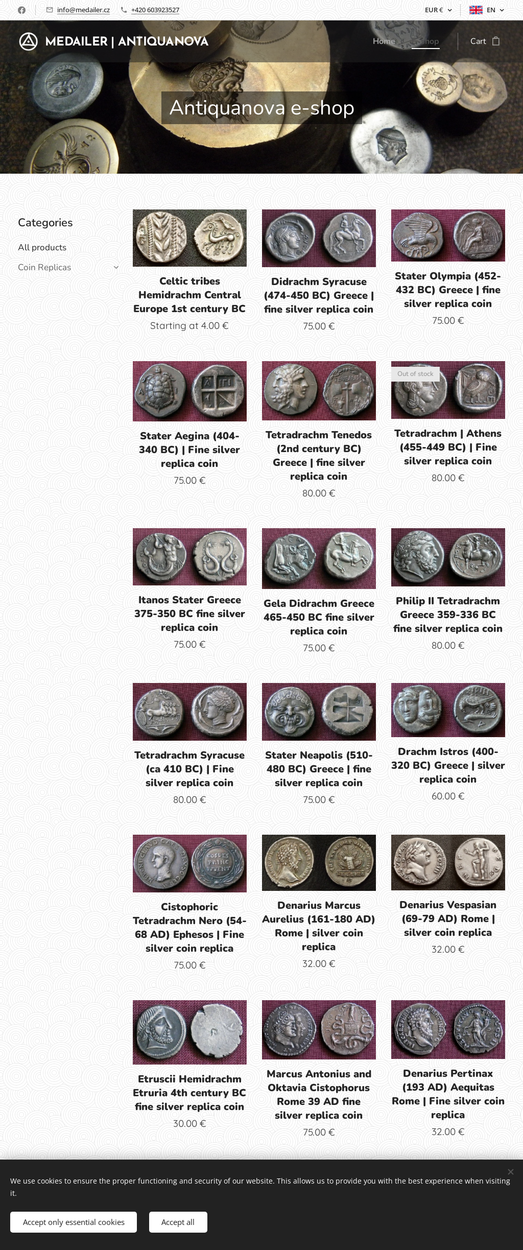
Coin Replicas (44, 267)
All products (42, 247)
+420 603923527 (155, 9)
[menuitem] (384, 41)
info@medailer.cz (83, 9)
